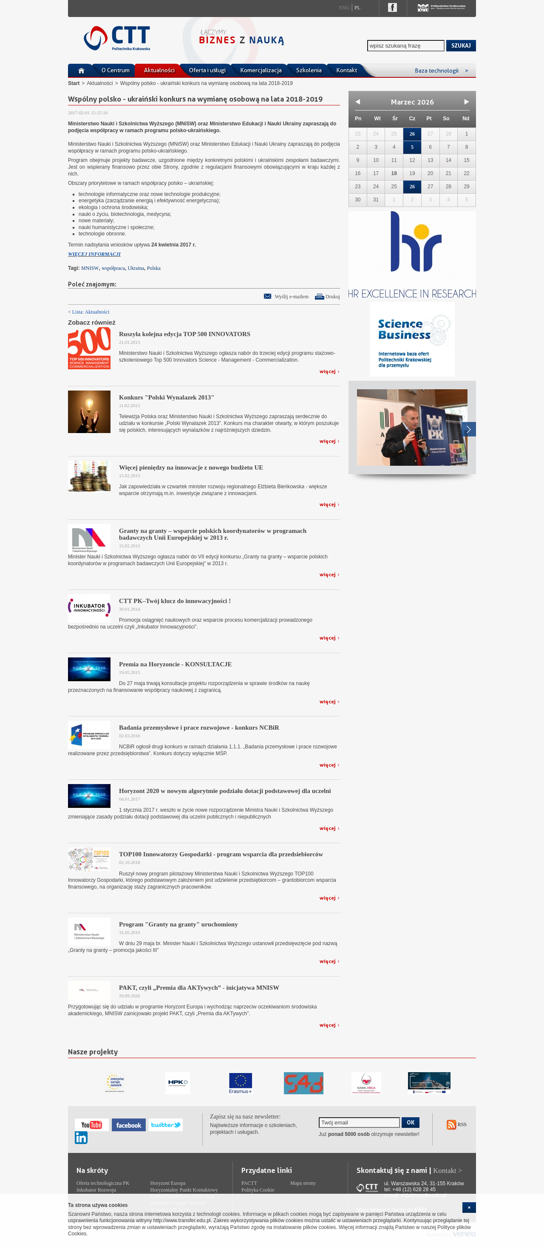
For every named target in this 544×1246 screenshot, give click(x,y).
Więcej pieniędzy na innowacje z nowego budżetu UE (191, 467)
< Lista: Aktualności (88, 312)
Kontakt (346, 70)
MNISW (90, 268)
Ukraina (136, 268)
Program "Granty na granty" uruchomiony (178, 924)
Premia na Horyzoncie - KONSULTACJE (175, 664)
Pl (357, 8)
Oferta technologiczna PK (103, 1183)
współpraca (113, 268)
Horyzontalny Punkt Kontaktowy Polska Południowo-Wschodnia (184, 1193)
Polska (154, 268)
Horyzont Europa (168, 1183)
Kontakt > (447, 1171)
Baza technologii (441, 70)
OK (410, 1122)
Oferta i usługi (207, 70)
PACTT (249, 1183)
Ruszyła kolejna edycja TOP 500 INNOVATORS (184, 334)
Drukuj (333, 297)
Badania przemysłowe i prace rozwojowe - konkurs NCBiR (199, 727)
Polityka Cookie (258, 1190)
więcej (328, 371)
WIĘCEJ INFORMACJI (94, 254)
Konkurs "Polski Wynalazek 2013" (167, 397)
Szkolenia (309, 70)
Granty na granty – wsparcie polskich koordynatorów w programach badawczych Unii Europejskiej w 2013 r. (212, 534)
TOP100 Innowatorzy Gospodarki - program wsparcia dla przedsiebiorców (221, 854)
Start (73, 83)
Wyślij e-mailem (292, 297)
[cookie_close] (469, 1207)
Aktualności (159, 70)
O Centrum (116, 70)
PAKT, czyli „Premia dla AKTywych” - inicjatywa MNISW (199, 987)
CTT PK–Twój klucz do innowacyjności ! (175, 601)
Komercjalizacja (261, 70)
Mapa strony (303, 1183)
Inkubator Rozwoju (96, 1190)
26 (412, 134)
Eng (344, 8)
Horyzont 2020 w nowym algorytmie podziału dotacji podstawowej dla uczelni (225, 790)
